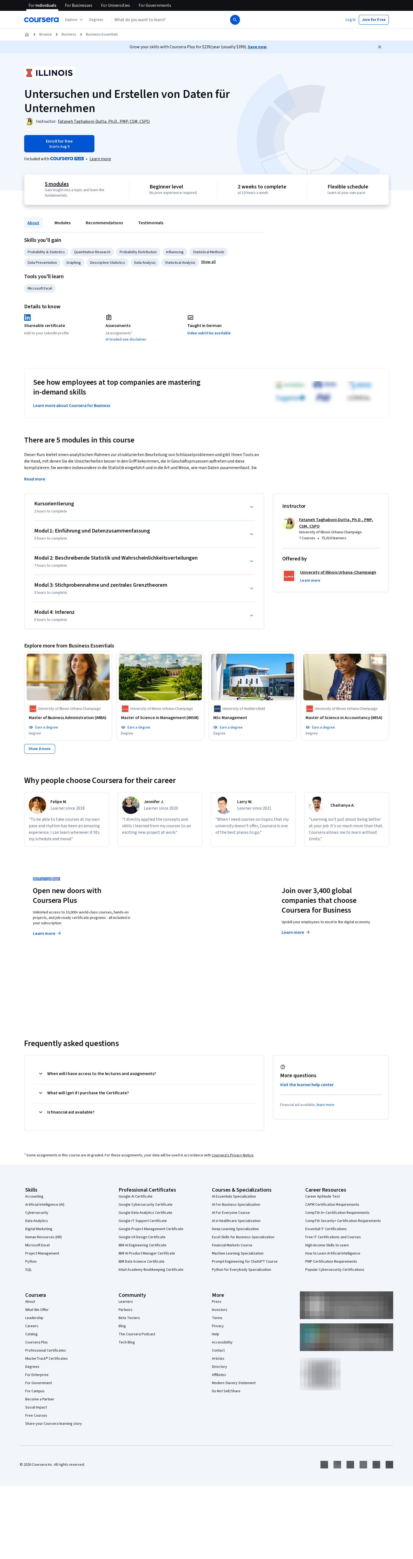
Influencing (175, 252)
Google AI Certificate (136, 1196)
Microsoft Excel (40, 288)
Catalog (31, 1334)
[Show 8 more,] (39, 749)
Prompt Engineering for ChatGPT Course (245, 1261)
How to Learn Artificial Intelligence (332, 1253)
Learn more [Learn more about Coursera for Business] (296, 932)
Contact (218, 1350)
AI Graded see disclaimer (126, 339)
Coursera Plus (36, 1342)
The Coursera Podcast (137, 1334)
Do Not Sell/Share (226, 1391)
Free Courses (36, 1415)
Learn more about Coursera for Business (71, 406)
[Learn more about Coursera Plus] (100, 159)
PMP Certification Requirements (331, 1261)
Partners (125, 1310)
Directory (219, 1366)
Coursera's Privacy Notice (232, 1155)
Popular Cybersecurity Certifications (334, 1269)
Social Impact (36, 1407)
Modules (63, 223)
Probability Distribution (138, 252)
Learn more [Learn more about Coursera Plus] (47, 933)
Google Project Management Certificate (151, 1229)
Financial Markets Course (232, 1245)
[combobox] (170, 19)
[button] (96, 20)
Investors (219, 1310)
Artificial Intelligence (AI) (44, 1204)
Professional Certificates (45, 1350)
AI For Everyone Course (231, 1212)
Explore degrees (176, 923)
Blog (122, 1326)
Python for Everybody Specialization (241, 1269)
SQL (28, 1269)
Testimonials (150, 223)
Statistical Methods (208, 252)
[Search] (235, 20)
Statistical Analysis (180, 262)
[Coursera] (41, 19)
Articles (218, 1358)
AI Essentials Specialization (234, 1196)
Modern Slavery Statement (234, 1383)
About (33, 223)
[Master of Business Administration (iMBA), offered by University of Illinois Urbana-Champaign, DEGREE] (68, 717)
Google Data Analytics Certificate (145, 1212)
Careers (31, 1326)
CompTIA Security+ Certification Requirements (343, 1221)
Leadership (34, 1318)
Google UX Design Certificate (142, 1237)
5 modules (57, 184)
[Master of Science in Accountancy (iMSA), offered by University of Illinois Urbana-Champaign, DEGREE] (345, 717)
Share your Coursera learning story (53, 1423)
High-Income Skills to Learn (327, 1245)
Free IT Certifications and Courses (333, 1237)
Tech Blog (127, 1342)
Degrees (32, 1366)
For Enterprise (37, 1375)
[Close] (380, 47)
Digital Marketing (38, 1229)
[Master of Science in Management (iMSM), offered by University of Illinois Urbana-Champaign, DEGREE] (160, 717)
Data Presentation (42, 262)
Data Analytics (36, 1221)
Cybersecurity (36, 1212)
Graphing (73, 262)
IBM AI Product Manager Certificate (147, 1253)
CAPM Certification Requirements (332, 1204)
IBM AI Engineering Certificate (142, 1245)
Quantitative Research (92, 252)
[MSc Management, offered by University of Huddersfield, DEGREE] (252, 717)
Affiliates (219, 1375)
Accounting (34, 1196)
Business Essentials (102, 34)
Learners (126, 1301)
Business (69, 34)
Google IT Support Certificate (143, 1221)
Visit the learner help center (307, 1085)
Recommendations (104, 223)
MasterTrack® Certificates (46, 1358)
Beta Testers (129, 1318)
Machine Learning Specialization (237, 1253)
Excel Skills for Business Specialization (243, 1237)
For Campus (35, 1391)
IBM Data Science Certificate (141, 1261)
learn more (325, 1105)
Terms (217, 1318)
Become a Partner (39, 1399)
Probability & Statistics (46, 252)
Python (31, 1261)
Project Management (42, 1253)
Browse (45, 34)
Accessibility (222, 1342)
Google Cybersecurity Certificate (146, 1204)
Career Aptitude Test (322, 1196)
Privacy (218, 1326)
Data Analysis (145, 262)
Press (216, 1301)
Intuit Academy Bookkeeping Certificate (151, 1269)
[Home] (27, 34)
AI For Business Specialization (236, 1204)
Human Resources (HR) (43, 1237)
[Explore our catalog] (74, 20)
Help (215, 1334)
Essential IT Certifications (326, 1229)
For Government (38, 1383)
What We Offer (37, 1310)
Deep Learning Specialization (235, 1229)
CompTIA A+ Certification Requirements (337, 1212)
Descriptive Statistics (107, 262)
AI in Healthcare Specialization (236, 1221)
